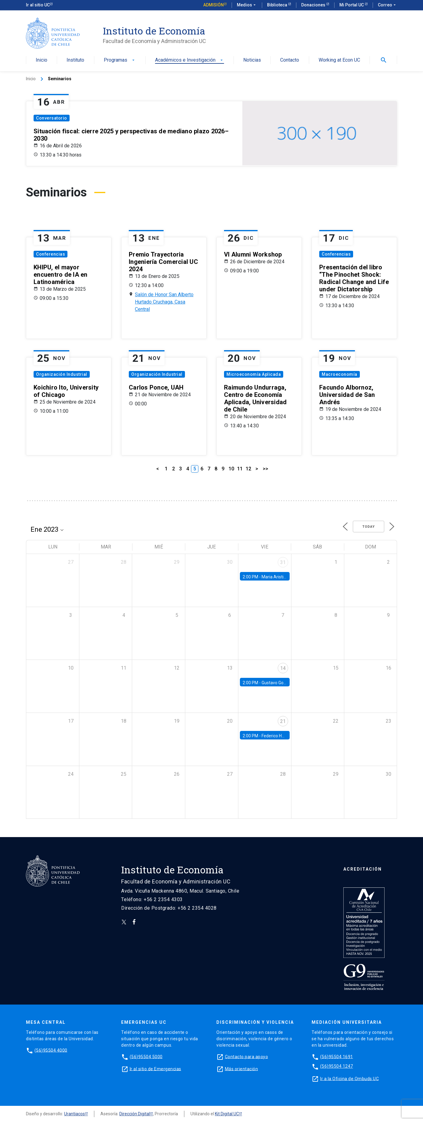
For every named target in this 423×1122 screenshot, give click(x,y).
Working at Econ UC (339, 60)
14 (283, 668)
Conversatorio (51, 118)
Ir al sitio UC (38, 4)
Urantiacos (74, 1113)
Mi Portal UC (352, 4)
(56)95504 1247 (336, 1066)
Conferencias (50, 254)
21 (283, 721)
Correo (387, 5)
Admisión (213, 4)
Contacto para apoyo (246, 1056)
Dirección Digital (134, 1113)
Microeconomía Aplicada (253, 374)
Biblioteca (277, 4)
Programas (120, 60)
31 (283, 562)
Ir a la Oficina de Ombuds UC (349, 1078)
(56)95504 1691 (336, 1056)
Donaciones (313, 4)
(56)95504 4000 (50, 1050)
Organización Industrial (61, 374)
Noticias (252, 60)
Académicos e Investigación (189, 60)
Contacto (289, 60)
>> (265, 469)
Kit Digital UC (227, 1113)
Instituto (75, 60)
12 (248, 469)
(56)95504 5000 (146, 1056)
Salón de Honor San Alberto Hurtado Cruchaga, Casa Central (164, 302)
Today (368, 527)
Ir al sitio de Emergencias (155, 1068)
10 (231, 469)
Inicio (41, 60)
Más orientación (241, 1068)
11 (240, 469)
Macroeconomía (339, 374)
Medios (247, 5)
